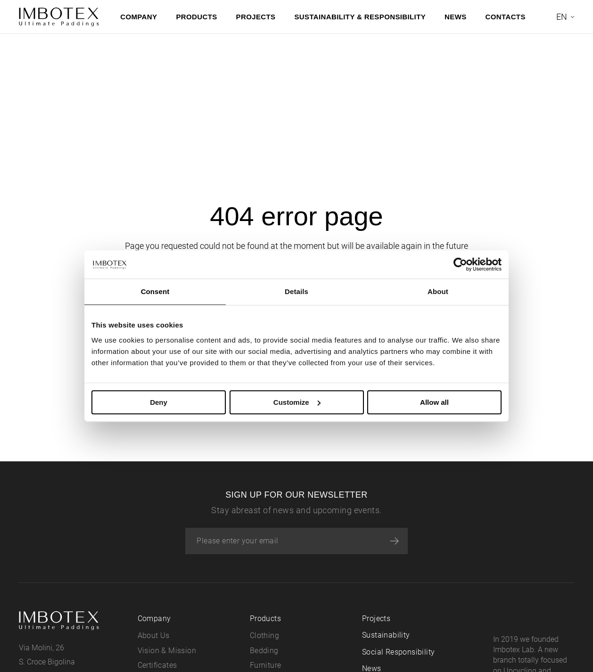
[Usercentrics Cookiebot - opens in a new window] (460, 264)
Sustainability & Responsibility (360, 17)
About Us (154, 635)
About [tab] (438, 291)
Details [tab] (296, 291)
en (561, 17)
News (456, 17)
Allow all (434, 402)
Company (138, 17)
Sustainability (386, 635)
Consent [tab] (155, 291)
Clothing (264, 635)
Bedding (264, 650)
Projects (256, 17)
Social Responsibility (398, 651)
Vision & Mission (167, 650)
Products (196, 17)
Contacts (506, 17)
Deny (158, 402)
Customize (297, 402)
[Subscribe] (394, 541)
